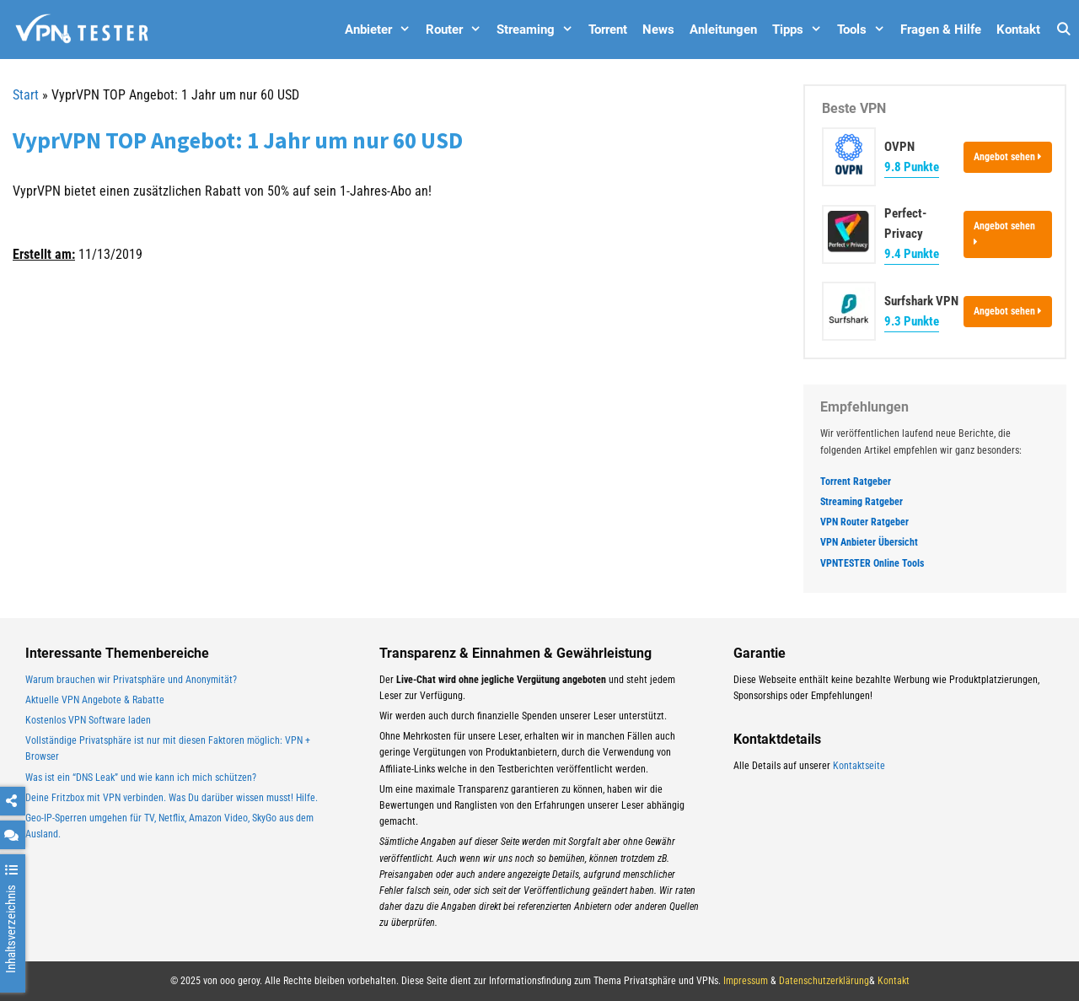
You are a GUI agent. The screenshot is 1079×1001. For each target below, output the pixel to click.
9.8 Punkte (911, 167)
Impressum (745, 981)
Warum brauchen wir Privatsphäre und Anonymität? (131, 680)
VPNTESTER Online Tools (872, 563)
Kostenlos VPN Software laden (88, 720)
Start (26, 95)
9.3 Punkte (911, 321)
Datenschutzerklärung (824, 981)
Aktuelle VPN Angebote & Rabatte (94, 700)
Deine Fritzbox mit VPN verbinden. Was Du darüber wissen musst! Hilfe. (171, 798)
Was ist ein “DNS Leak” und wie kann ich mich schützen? (140, 777)
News (658, 29)
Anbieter (381, 29)
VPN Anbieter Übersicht (869, 542)
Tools (865, 29)
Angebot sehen (1008, 157)
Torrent (607, 29)
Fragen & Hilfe (940, 29)
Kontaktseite (859, 766)
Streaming (539, 29)
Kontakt (1018, 29)
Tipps (800, 29)
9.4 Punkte (911, 253)
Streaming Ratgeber (861, 502)
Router (457, 29)
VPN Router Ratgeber (864, 522)
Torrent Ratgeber (855, 481)
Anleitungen (723, 29)
